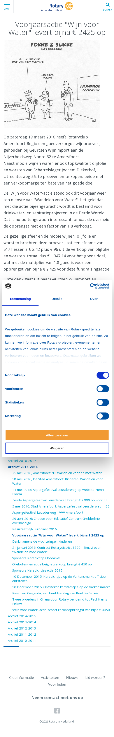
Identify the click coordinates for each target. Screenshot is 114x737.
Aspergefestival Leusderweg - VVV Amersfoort (47, 512)
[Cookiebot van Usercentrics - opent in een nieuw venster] (90, 286)
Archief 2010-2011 (22, 640)
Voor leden (57, 684)
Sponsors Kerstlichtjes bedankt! (36, 558)
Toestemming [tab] (20, 299)
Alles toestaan (57, 435)
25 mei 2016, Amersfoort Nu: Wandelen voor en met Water (57, 473)
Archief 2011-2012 (22, 634)
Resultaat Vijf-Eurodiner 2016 (34, 529)
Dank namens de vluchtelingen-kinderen (42, 541)
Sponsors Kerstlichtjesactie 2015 (37, 570)
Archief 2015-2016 (23, 466)
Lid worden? (95, 677)
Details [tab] (57, 299)
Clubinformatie (21, 677)
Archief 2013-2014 (22, 622)
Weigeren (57, 448)
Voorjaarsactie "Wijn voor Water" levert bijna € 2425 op (58, 535)
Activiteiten (50, 677)
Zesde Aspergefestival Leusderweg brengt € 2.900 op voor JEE (60, 500)
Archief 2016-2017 (22, 460)
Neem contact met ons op (57, 697)
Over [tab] (94, 299)
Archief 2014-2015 (22, 616)
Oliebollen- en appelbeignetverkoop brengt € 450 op (52, 564)
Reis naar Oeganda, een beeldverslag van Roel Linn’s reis (55, 593)
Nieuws (72, 677)
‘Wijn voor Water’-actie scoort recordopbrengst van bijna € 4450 (61, 610)
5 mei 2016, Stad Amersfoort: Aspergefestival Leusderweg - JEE (60, 506)
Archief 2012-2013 (22, 628)
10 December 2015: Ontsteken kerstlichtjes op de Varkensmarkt (61, 587)
